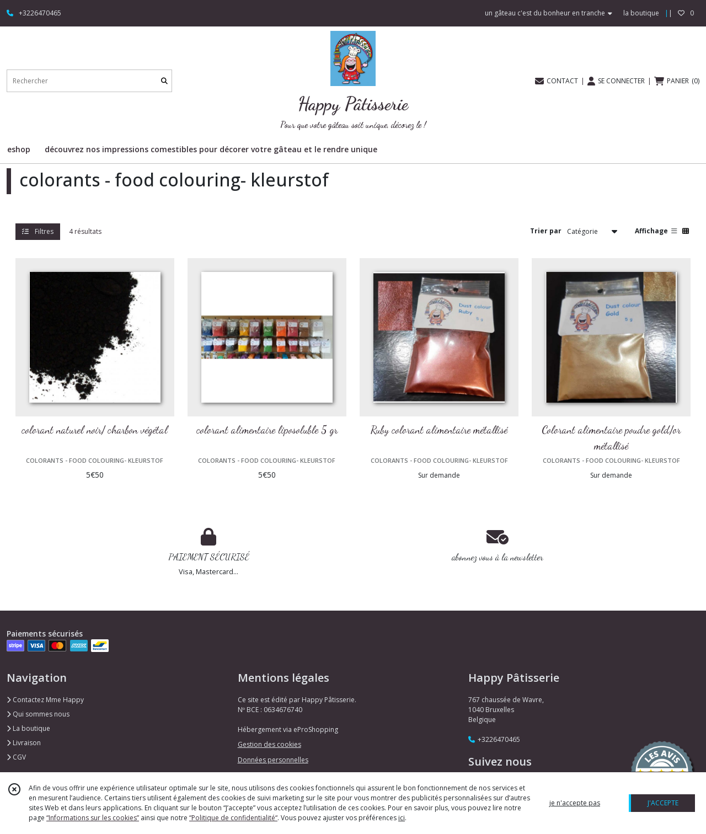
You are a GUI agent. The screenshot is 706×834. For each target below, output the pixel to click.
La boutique (28, 728)
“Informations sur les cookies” (92, 817)
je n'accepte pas (574, 803)
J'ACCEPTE (663, 803)
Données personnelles (273, 759)
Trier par (545, 231)
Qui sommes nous (38, 714)
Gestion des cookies (269, 744)
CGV (16, 757)
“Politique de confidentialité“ (233, 817)
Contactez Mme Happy (45, 699)
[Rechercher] (164, 81)
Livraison (24, 742)
